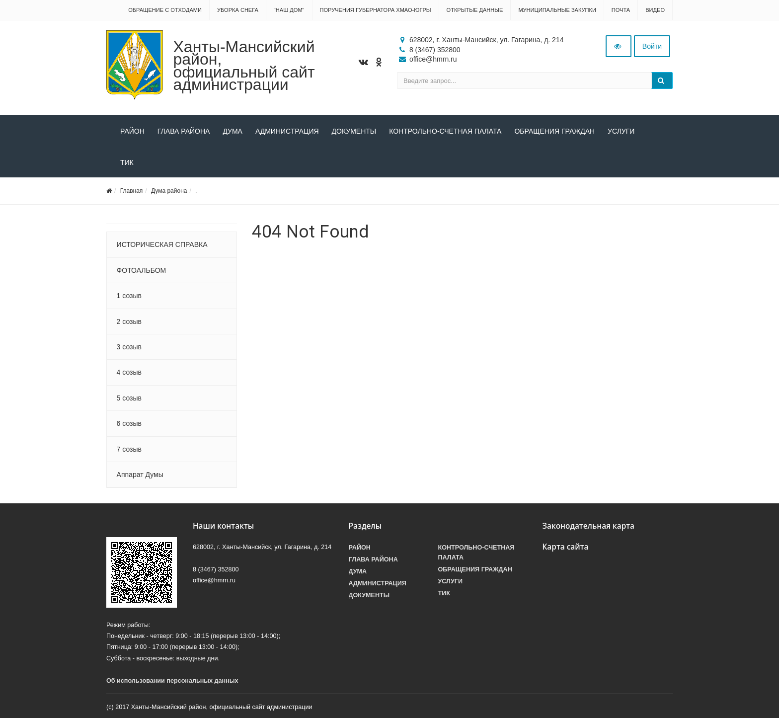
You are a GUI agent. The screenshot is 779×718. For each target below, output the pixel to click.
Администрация (287, 131)
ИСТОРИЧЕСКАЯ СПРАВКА (162, 244)
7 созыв (129, 449)
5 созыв (129, 398)
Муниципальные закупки (557, 10)
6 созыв (129, 423)
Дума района (169, 190)
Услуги (621, 131)
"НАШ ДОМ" (289, 10)
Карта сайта (566, 547)
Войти (652, 46)
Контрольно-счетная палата (445, 131)
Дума (232, 131)
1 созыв (129, 296)
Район (132, 131)
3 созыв (129, 347)
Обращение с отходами (165, 10)
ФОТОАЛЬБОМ (141, 270)
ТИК (127, 162)
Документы (354, 131)
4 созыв (129, 372)
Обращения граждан (554, 131)
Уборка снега (237, 10)
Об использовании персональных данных (172, 680)
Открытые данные (475, 10)
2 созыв (129, 321)
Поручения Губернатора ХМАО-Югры (375, 10)
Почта (621, 10)
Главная (131, 190)
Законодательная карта (589, 526)
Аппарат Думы (140, 475)
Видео (655, 10)
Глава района (183, 131)
